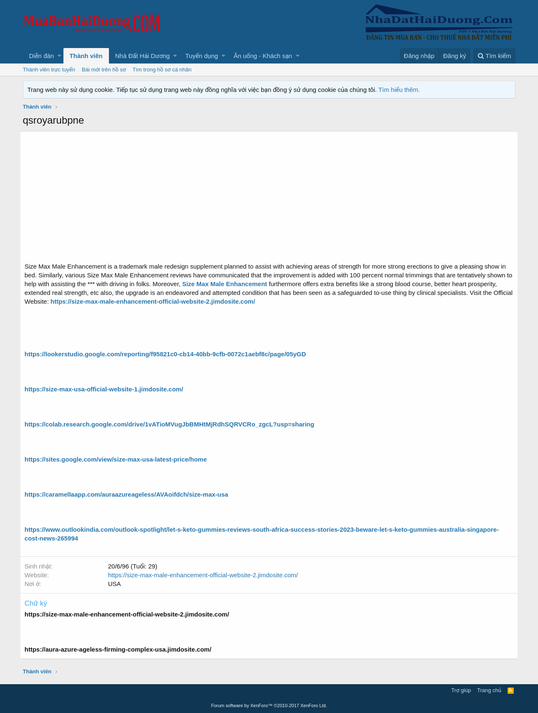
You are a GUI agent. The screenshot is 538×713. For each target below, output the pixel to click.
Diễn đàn (41, 55)
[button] (59, 55)
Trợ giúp (461, 690)
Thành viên (86, 55)
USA (117, 583)
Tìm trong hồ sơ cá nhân (161, 69)
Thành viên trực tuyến (49, 69)
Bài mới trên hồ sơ (104, 69)
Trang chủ (489, 690)
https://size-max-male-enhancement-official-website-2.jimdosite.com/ (206, 575)
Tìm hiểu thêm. (399, 89)
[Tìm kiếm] (494, 55)
